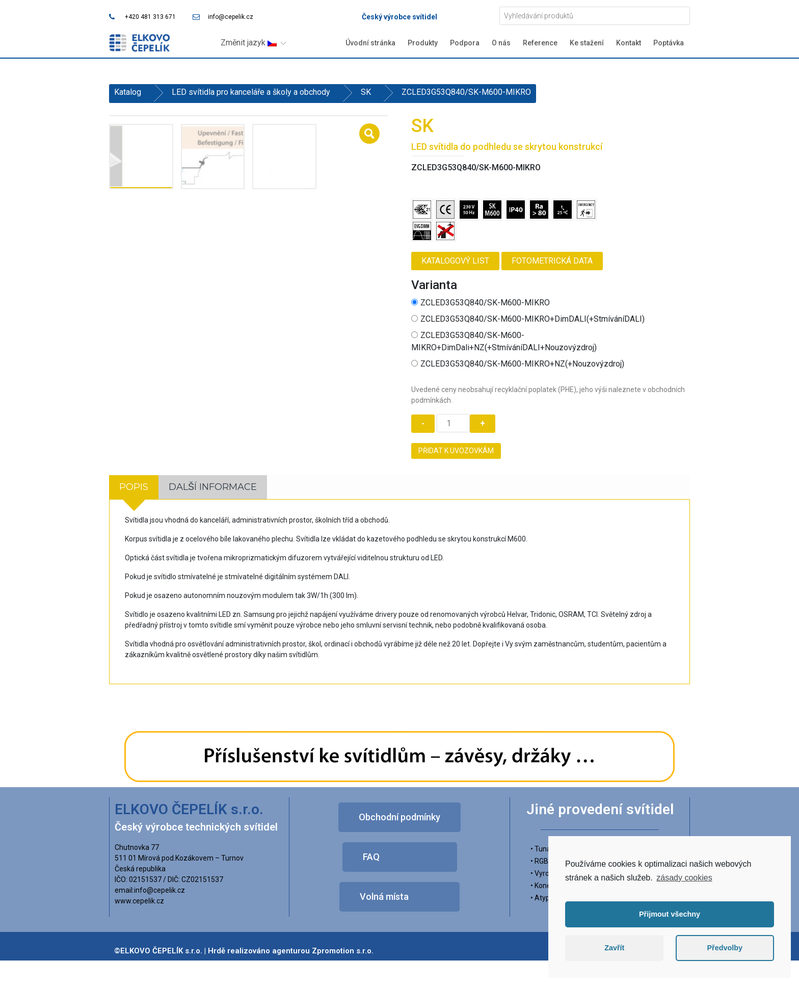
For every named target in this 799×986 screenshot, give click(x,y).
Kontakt (628, 43)
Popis (133, 486)
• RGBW (542, 861)
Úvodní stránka (370, 43)
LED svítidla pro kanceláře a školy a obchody (251, 92)
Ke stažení (587, 43)
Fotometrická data (552, 261)
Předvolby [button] (724, 948)
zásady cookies (684, 877)
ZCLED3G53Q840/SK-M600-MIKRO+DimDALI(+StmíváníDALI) (528, 319)
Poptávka (668, 43)
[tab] (133, 487)
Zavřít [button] (614, 948)
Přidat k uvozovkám (456, 451)
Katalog (127, 92)
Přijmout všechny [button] (669, 914)
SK (366, 92)
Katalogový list (455, 261)
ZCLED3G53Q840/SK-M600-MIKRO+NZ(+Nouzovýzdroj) (517, 364)
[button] (399, 817)
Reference (540, 43)
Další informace (213, 486)
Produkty (423, 43)
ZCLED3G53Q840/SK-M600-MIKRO (480, 302)
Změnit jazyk (249, 42)
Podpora (465, 43)
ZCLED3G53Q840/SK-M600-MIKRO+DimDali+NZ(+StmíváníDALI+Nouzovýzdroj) (504, 341)
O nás (501, 43)
